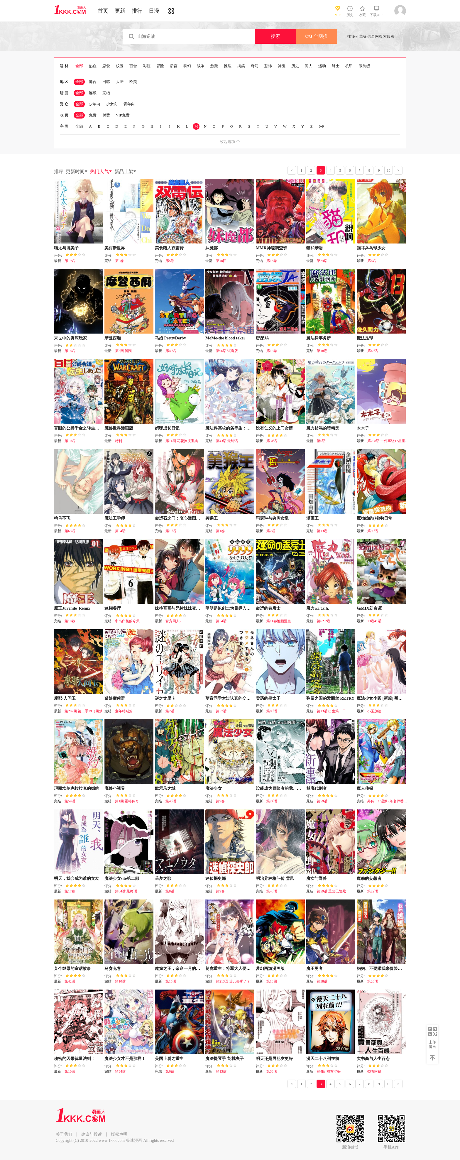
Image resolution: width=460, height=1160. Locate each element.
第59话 (70, 801)
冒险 (160, 66)
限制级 (364, 66)
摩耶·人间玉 (65, 698)
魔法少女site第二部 (121, 878)
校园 (120, 66)
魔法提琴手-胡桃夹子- (225, 1058)
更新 (120, 11)
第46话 (170, 801)
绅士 (335, 66)
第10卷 (70, 621)
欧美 (133, 82)
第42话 (70, 981)
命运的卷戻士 (268, 608)
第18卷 (322, 351)
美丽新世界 (114, 248)
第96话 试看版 (227, 351)
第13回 (271, 981)
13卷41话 (374, 621)
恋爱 (106, 66)
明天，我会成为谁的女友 (76, 878)
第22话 (372, 891)
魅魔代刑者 (316, 788)
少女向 (112, 104)
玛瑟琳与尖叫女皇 (272, 518)
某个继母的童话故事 (72, 968)
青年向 (129, 104)
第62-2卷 (323, 621)
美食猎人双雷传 (169, 248)
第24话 (322, 261)
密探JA (262, 338)
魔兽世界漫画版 (118, 428)
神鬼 (281, 66)
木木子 (363, 428)
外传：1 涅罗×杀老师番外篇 (389, 801)
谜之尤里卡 (165, 698)
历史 (295, 66)
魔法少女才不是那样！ (125, 1058)
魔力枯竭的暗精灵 (322, 428)
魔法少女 (213, 788)
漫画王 (312, 518)
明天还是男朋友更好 (274, 1058)
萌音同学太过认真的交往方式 (232, 698)
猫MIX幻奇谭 (369, 608)
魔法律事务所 (318, 338)
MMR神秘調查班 (271, 248)
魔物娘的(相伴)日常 (374, 518)
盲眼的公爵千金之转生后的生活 (82, 428)
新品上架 (125, 171)
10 (388, 170)
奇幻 (254, 66)
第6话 (371, 261)
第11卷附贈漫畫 (278, 621)
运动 (322, 66)
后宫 (173, 66)
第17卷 (70, 891)
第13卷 (271, 261)
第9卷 (220, 801)
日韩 (106, 82)
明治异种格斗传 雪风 (275, 878)
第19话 (70, 261)
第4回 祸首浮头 (329, 1071)
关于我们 (64, 1134)
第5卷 (169, 261)
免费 (93, 115)
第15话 (170, 981)
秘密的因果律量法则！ (74, 1058)
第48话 (372, 351)
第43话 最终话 (227, 441)
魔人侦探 (365, 788)
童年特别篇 (124, 711)
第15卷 (271, 351)
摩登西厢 (112, 338)
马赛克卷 (112, 968)
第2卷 (119, 261)
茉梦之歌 (163, 878)
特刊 (118, 441)
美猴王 (211, 518)
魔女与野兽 (316, 878)
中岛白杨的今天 (127, 621)
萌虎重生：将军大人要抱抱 (230, 968)
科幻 (187, 66)
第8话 (169, 891)
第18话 (70, 351)
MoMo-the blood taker (225, 338)
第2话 (270, 531)
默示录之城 (165, 788)
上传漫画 (432, 1044)
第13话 (221, 1071)
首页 (103, 11)
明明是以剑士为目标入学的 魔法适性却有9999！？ (251, 608)
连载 (93, 93)
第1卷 (220, 531)
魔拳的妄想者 (369, 878)
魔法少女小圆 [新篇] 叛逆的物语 (386, 698)
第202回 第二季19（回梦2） (86, 711)
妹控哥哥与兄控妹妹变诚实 (179, 608)
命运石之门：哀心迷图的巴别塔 (183, 518)
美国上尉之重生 (169, 1058)
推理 (227, 66)
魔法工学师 (114, 518)
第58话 (322, 981)
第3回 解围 (123, 351)
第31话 (271, 441)
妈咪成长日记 (167, 428)
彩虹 (146, 66)
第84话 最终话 (126, 891)
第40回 (221, 261)
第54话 (221, 621)
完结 (106, 93)
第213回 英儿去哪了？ (233, 981)
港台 (93, 82)
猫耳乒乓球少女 (371, 248)
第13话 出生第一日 (331, 711)
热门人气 (101, 171)
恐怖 (268, 66)
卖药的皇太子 (268, 698)
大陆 (120, 82)
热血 (93, 66)
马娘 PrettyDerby (170, 338)
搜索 (275, 36)
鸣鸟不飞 (62, 518)
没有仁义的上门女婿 (274, 428)
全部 (79, 66)
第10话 (70, 441)
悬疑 (214, 66)
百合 (133, 66)
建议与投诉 (91, 1134)
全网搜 (316, 36)
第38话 (271, 1071)
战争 (200, 66)
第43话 (271, 891)
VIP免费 (123, 115)
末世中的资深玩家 (70, 338)
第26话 (372, 981)
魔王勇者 (314, 968)
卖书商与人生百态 (373, 1058)
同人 (308, 66)
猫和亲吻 (314, 248)
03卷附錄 (374, 1071)
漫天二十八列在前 (322, 1058)
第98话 (271, 711)
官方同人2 (173, 621)
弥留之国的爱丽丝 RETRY (330, 698)
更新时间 (77, 171)
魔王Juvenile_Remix (72, 608)
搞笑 (241, 66)
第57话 (221, 711)
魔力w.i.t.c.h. (317, 608)
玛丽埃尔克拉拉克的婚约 (76, 788)
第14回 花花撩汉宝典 (181, 441)
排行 (137, 11)
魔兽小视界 (114, 788)
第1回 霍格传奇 (127, 801)
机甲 (349, 66)
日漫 (154, 11)
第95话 (372, 531)
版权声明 (119, 1134)
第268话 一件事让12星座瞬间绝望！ (395, 441)
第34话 (120, 531)
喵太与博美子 (66, 248)
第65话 (70, 531)
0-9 (321, 126)
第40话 (170, 351)
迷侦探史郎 (215, 878)
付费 (106, 115)
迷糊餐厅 (112, 608)
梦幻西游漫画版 (270, 968)
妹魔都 (211, 248)
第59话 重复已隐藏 (331, 891)
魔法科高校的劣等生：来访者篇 (234, 428)
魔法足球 (365, 338)
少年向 (94, 104)
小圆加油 (374, 711)
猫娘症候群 (114, 698)
